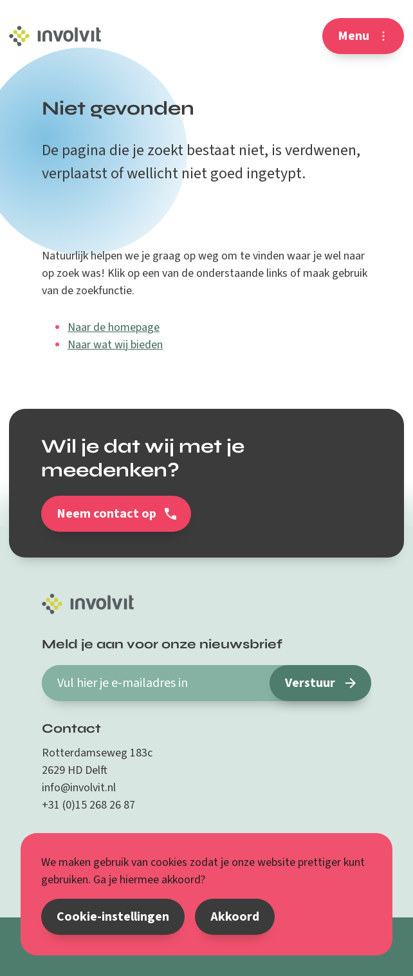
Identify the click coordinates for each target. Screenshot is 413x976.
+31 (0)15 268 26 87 (88, 805)
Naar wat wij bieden (115, 345)
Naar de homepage (114, 327)
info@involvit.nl (79, 788)
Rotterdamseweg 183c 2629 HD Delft (97, 761)
